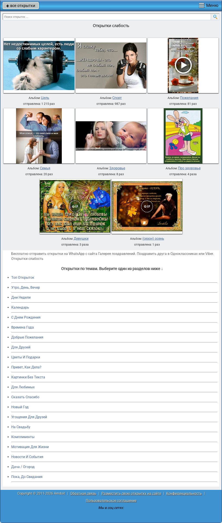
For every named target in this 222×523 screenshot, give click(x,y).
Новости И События (27, 457)
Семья (45, 168)
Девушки (81, 239)
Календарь (20, 307)
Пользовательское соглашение (111, 501)
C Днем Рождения (26, 317)
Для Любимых (23, 387)
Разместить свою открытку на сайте (131, 493)
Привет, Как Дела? (26, 367)
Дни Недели (21, 297)
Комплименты (22, 437)
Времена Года (22, 327)
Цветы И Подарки (25, 357)
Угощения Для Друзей (29, 417)
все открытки (20, 5)
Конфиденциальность (184, 493)
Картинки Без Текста (28, 377)
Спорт (117, 98)
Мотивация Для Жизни (30, 447)
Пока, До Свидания (26, 477)
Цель (45, 98)
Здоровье (117, 168)
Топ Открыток (22, 277)
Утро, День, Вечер (25, 287)
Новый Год (20, 407)
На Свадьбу (20, 427)
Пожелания (189, 98)
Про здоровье (189, 168)
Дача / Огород (23, 467)
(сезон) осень (153, 239)
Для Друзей (20, 347)
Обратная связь (83, 493)
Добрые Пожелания (27, 337)
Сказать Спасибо (25, 397)
